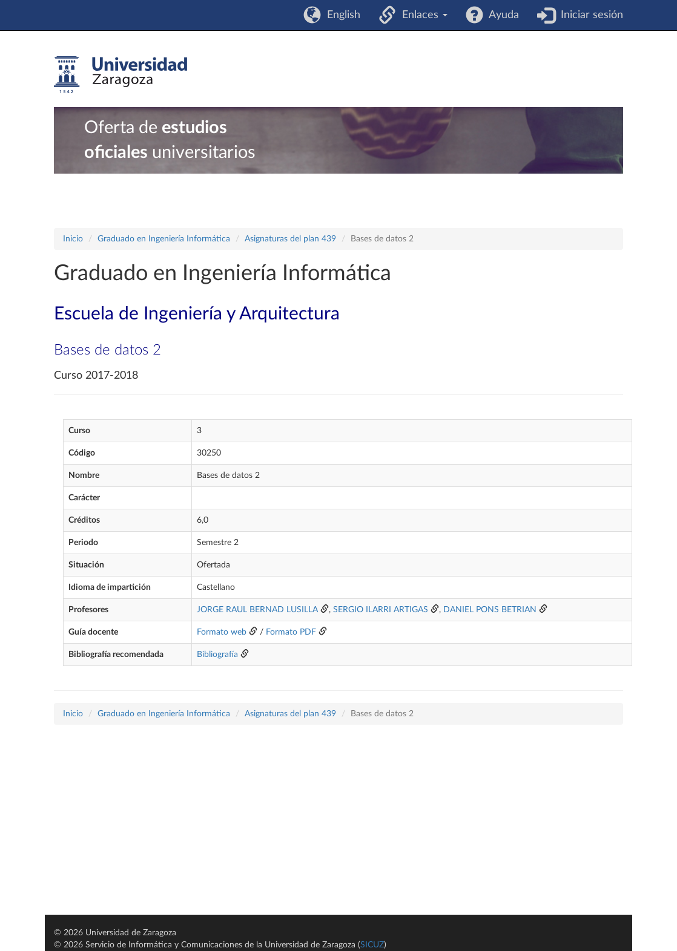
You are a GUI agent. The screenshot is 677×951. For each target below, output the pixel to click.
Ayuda (501, 15)
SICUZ (372, 945)
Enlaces (421, 15)
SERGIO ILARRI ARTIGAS (380, 610)
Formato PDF (291, 632)
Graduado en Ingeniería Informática (163, 239)
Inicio (73, 239)
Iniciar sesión (589, 15)
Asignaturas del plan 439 (290, 239)
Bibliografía (217, 654)
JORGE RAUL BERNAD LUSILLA (257, 610)
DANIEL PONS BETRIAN (490, 610)
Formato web (221, 632)
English (340, 15)
